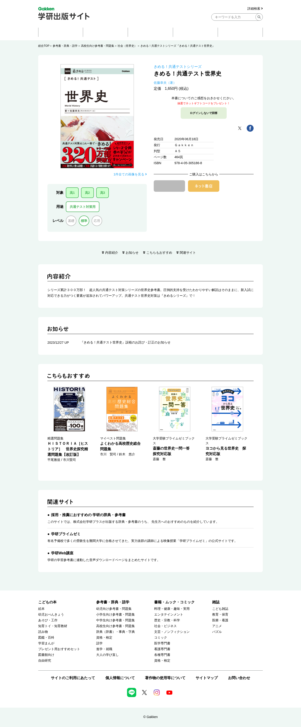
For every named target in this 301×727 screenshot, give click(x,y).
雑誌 (216, 602)
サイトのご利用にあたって (73, 678)
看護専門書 (162, 649)
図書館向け (46, 655)
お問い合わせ (239, 678)
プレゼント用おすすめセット (59, 649)
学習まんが (46, 643)
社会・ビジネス (165, 626)
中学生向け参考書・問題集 (115, 620)
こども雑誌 (220, 609)
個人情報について (120, 678)
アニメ (217, 626)
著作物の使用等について (165, 678)
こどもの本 (47, 602)
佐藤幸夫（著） (165, 82)
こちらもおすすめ (159, 252)
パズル (217, 632)
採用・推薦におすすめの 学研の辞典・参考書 (88, 515)
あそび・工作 (48, 620)
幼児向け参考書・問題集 (114, 609)
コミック (160, 637)
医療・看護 (220, 620)
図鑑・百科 (46, 637)
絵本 (41, 609)
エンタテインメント (168, 614)
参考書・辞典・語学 (65, 45)
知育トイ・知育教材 (52, 626)
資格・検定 (104, 637)
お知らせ (132, 252)
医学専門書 (162, 643)
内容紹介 (111, 252)
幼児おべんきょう (51, 614)
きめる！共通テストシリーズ (178, 67)
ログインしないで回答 (203, 113)
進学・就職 (104, 649)
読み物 (43, 632)
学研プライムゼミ (66, 534)
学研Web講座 (62, 553)
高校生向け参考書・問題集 (97, 45)
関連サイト (188, 252)
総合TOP (43, 45)
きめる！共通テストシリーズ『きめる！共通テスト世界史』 (177, 45)
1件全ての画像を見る (130, 174)
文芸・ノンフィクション (172, 632)
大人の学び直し (107, 655)
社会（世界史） (127, 45)
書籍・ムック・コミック (174, 602)
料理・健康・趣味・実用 (172, 609)
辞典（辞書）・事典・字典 (115, 632)
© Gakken (150, 717)
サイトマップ (207, 678)
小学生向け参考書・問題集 (115, 614)
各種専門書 (162, 655)
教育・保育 (220, 614)
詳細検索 (255, 8)
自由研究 (44, 660)
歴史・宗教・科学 (167, 620)
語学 (99, 643)
